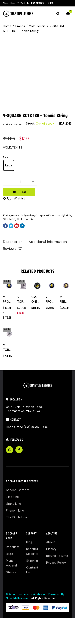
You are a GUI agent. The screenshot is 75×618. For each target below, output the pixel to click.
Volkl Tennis (37, 26)
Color (6, 157)
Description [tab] (13, 241)
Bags (9, 554)
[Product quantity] (20, 182)
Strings (11, 572)
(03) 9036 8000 (36, 427)
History (51, 549)
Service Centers (17, 490)
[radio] (9, 165)
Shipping (32, 561)
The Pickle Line (16, 517)
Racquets (13, 547)
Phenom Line (15, 511)
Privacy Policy (56, 563)
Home (7, 26)
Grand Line (13, 504)
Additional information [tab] (48, 241)
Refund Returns (57, 556)
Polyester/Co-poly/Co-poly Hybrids (46, 215)
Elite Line (12, 497)
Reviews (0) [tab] (12, 248)
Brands (20, 26)
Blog (29, 542)
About (50, 542)
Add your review (12, 124)
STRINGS (9, 219)
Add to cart (20, 192)
